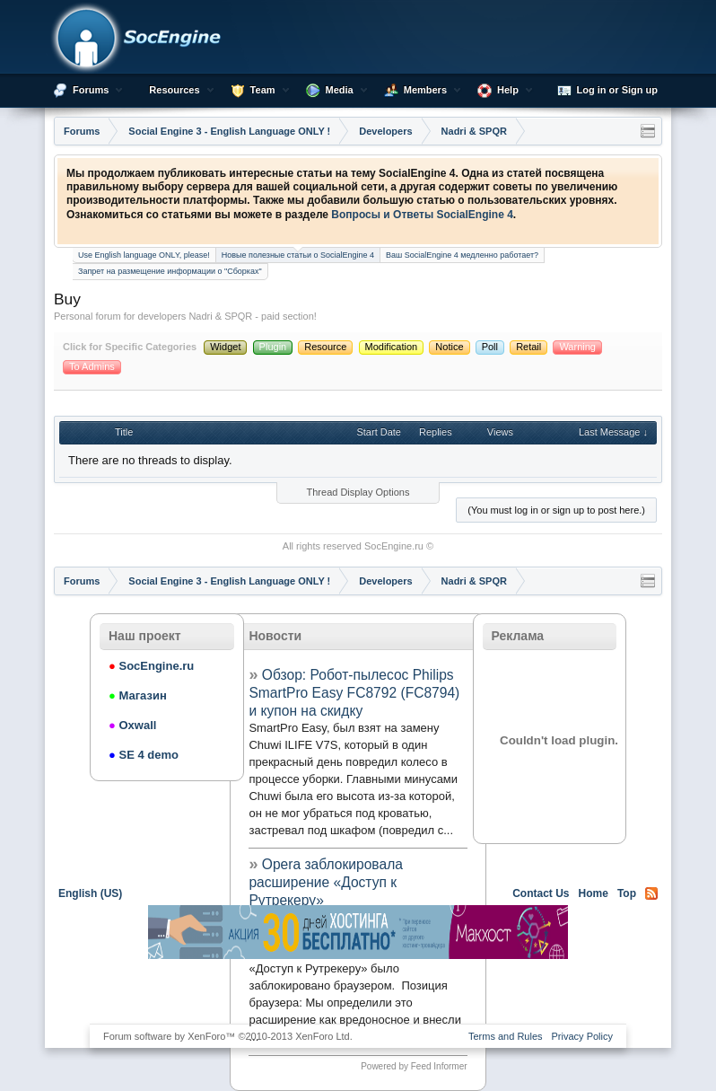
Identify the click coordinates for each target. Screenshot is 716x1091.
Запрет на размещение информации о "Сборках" (170, 271)
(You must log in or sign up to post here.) (556, 510)
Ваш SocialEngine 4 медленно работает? (462, 255)
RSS (651, 893)
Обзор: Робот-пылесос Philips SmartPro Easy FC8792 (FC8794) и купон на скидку (354, 692)
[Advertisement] (358, 990)
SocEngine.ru (393, 546)
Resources (174, 89)
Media (340, 89)
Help (508, 89)
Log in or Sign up (607, 91)
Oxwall (132, 725)
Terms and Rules (505, 1036)
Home (593, 893)
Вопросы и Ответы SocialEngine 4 (421, 214)
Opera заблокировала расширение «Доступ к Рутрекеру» (325, 882)
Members (425, 89)
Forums (91, 89)
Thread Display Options (358, 492)
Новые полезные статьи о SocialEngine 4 (298, 254)
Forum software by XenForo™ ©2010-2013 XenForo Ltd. (228, 1036)
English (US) (90, 893)
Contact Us (540, 893)
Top (626, 893)
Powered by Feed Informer (414, 1066)
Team (262, 89)
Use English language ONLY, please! (144, 255)
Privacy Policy (582, 1036)
